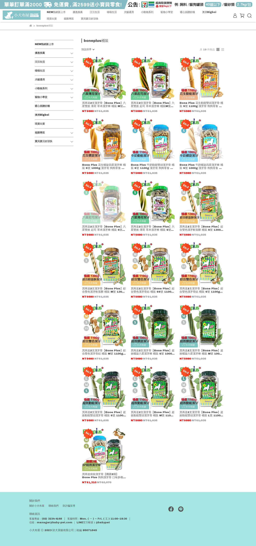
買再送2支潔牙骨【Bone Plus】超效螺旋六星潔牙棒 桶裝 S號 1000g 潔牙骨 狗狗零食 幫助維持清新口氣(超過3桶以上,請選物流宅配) (152, 352)
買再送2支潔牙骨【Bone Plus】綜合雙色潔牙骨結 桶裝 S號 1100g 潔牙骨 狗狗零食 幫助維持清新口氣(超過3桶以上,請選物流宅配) (201, 290)
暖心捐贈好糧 (187, 12)
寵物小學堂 (167, 12)
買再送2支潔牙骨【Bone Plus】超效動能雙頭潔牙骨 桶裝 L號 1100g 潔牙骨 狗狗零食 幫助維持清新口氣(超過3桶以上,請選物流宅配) (201, 414)
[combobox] (87, 49)
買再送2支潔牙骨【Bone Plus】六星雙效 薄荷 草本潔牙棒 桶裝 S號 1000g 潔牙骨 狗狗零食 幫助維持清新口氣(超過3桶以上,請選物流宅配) (153, 228)
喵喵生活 (112, 12)
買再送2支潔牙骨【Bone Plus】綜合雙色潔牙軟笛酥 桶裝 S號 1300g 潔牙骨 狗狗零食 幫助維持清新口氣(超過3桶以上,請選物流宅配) (201, 228)
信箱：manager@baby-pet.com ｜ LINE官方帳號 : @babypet (69, 522)
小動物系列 (147, 12)
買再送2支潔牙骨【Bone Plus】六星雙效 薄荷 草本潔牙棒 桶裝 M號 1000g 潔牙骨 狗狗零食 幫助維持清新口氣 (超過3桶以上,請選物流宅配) (104, 104)
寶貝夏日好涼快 (89, 18)
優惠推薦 (78, 12)
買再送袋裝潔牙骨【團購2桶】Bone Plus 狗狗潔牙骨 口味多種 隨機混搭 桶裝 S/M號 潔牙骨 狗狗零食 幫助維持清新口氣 (104, 476)
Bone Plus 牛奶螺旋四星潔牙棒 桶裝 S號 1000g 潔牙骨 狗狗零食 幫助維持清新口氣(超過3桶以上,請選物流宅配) (201, 166)
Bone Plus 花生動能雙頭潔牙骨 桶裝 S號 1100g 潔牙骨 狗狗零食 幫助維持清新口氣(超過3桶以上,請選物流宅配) (201, 104)
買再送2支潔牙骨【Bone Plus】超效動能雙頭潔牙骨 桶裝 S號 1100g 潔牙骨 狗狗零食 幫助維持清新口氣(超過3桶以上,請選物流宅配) (104, 414)
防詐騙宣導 (69, 505)
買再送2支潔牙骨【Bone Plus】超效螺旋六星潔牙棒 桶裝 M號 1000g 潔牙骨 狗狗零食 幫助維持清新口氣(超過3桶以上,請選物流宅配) (201, 352)
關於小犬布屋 (36, 505)
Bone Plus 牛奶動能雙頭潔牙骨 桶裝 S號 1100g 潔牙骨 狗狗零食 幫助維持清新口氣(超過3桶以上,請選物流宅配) (153, 166)
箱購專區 (69, 18)
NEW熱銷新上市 (56, 12)
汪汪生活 (95, 12)
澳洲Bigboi (209, 12)
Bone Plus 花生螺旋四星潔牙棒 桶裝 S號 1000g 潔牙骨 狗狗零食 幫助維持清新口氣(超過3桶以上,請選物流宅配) (104, 166)
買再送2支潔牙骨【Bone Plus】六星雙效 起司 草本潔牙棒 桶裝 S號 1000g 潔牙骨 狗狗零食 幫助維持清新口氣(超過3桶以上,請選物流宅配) (104, 228)
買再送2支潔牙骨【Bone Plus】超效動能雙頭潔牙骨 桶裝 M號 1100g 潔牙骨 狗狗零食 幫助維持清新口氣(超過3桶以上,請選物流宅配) (152, 414)
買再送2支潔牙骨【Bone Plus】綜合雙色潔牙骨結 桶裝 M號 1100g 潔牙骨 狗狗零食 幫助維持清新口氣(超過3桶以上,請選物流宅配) (104, 352)
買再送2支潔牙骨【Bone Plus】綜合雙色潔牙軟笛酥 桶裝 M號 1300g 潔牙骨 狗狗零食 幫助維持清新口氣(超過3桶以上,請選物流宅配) (104, 290)
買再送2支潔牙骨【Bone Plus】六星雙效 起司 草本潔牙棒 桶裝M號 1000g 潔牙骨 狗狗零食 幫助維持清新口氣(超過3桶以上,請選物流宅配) (153, 104)
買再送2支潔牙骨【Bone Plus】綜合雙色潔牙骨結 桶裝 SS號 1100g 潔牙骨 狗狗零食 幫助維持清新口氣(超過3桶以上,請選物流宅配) (152, 290)
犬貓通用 (129, 12)
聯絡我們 (53, 505)
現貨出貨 (52, 18)
